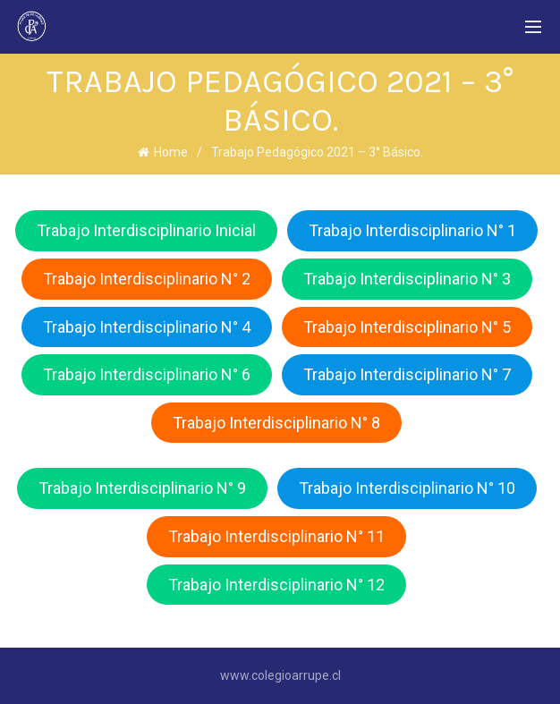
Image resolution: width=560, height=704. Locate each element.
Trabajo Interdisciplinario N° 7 (407, 374)
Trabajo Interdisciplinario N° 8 (276, 422)
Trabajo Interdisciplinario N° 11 (276, 536)
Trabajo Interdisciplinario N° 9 (142, 488)
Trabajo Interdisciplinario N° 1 (412, 230)
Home (171, 152)
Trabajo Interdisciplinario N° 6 (146, 374)
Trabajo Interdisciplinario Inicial (146, 230)
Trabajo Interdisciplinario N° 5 (407, 327)
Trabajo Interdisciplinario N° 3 (407, 278)
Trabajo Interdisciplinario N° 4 (146, 327)
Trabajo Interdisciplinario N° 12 (276, 584)
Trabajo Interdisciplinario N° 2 (146, 278)
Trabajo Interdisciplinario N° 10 (407, 488)
